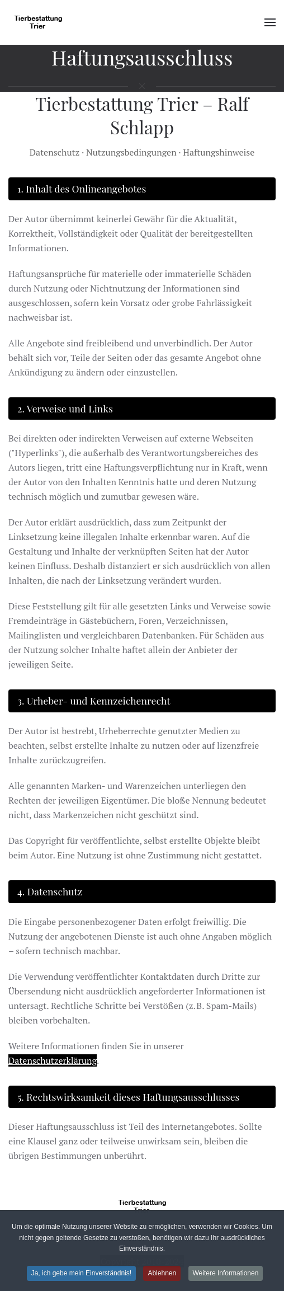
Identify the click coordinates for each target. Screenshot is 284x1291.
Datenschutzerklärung (52, 1060)
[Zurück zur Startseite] (39, 22)
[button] (270, 22)
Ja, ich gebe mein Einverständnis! (81, 1274)
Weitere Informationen (226, 1274)
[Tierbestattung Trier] (142, 1206)
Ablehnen (162, 1274)
